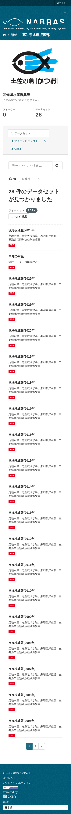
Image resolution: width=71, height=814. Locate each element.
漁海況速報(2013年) (22, 512)
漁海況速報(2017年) (22, 408)
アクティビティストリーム (28, 141)
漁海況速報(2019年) (22, 356)
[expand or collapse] (65, 13)
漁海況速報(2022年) (22, 278)
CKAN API (9, 777)
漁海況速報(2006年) (22, 695)
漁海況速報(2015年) (22, 460)
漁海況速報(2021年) (22, 304)
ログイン (61, 3)
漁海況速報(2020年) (22, 330)
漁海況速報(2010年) (22, 590)
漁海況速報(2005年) (22, 720)
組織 (14, 35)
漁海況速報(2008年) (22, 642)
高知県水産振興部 (36, 35)
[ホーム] (4, 35)
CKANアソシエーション (17, 782)
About (16, 148)
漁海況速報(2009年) (22, 616)
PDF (12, 245)
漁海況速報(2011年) (22, 564)
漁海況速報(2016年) (22, 434)
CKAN (9, 796)
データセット (20, 133)
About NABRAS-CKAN (16, 773)
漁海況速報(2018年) (22, 382)
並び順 (12, 178)
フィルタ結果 (19, 216)
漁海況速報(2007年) (22, 668)
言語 (5, 802)
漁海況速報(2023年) (22, 230)
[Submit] (57, 165)
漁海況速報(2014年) (22, 486)
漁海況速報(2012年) (22, 538)
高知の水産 (16, 256)
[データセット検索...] (30, 165)
